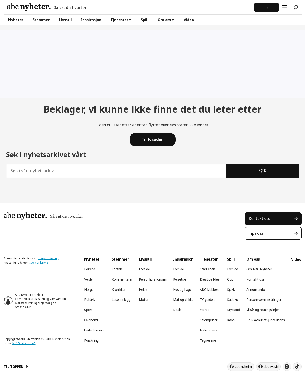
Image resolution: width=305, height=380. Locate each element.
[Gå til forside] (47, 7)
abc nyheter (243, 366)
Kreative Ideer (210, 279)
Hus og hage (182, 289)
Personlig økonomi (153, 279)
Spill (145, 19)
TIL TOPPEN (14, 366)
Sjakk (231, 289)
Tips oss (256, 233)
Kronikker (119, 289)
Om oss (164, 19)
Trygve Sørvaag (48, 258)
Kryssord (233, 310)
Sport (88, 310)
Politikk (89, 299)
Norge (89, 289)
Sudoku (232, 299)
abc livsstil (271, 366)
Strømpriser (208, 320)
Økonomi (91, 320)
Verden (89, 279)
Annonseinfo (255, 289)
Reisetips (179, 279)
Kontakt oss (259, 218)
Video (189, 19)
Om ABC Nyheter (259, 269)
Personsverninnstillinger (263, 299)
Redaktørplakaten (33, 299)
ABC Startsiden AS (24, 343)
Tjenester (119, 19)
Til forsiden (153, 139)
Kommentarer (122, 279)
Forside (89, 269)
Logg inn (266, 7)
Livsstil (65, 19)
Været (204, 310)
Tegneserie (208, 340)
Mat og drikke (183, 299)
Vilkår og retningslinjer (262, 310)
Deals (177, 310)
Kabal (231, 320)
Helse (143, 289)
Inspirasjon (91, 19)
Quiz (230, 279)
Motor (144, 299)
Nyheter (15, 19)
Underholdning (94, 330)
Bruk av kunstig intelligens (265, 320)
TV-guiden (207, 299)
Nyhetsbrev (208, 330)
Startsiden (207, 269)
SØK (262, 170)
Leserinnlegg (121, 299)
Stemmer (41, 19)
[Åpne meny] (284, 7)
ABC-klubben (209, 289)
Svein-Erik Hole (38, 263)
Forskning (91, 340)
